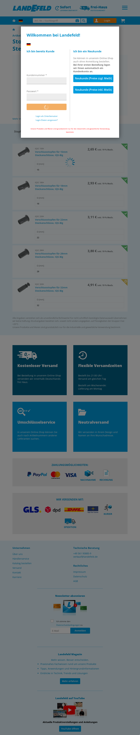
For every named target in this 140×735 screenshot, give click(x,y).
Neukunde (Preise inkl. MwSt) (93, 90)
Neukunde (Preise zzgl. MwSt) (93, 78)
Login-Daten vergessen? (47, 120)
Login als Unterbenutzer (47, 116)
